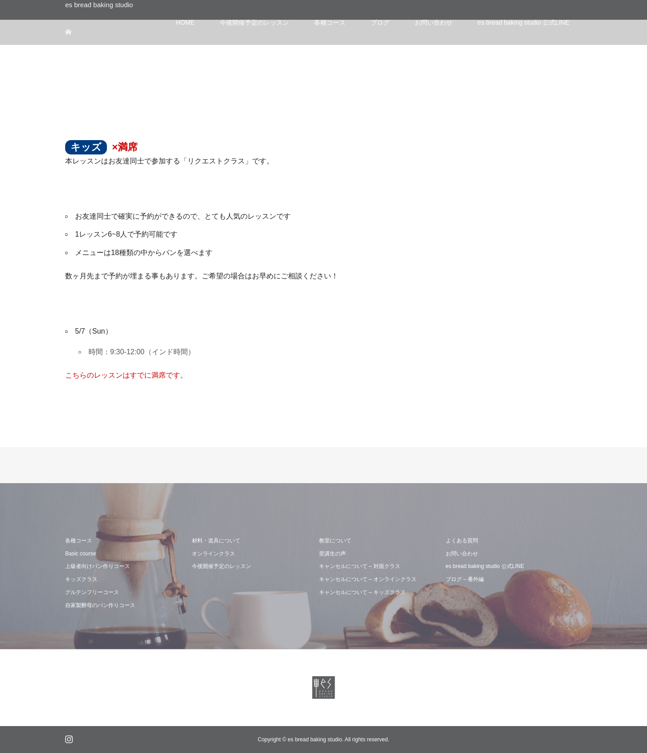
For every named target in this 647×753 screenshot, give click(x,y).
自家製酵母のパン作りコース (100, 605)
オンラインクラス (213, 553)
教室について (335, 540)
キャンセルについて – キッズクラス (362, 592)
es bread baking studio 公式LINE (485, 566)
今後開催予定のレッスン (221, 566)
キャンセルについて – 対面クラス (359, 566)
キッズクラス (81, 579)
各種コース (78, 540)
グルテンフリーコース (92, 592)
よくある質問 (462, 540)
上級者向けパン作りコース (97, 566)
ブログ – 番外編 (465, 579)
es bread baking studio (99, 5)
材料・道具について (216, 540)
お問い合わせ (462, 553)
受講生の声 (332, 553)
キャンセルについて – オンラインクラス (368, 579)
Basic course (80, 553)
